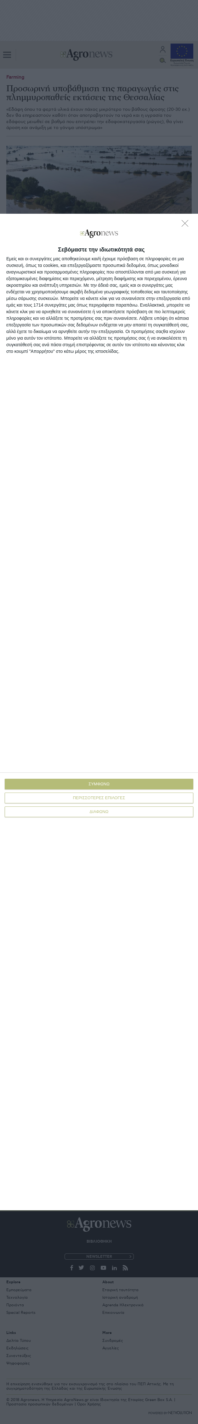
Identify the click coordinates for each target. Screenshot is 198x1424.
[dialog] (99, 712)
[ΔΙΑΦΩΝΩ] (187, 225)
